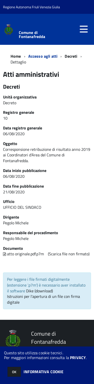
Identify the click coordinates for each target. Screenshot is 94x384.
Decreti (71, 56)
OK (14, 371)
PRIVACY (78, 358)
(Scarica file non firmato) (68, 254)
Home (16, 56)
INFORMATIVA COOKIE (44, 372)
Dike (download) (39, 291)
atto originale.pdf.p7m (23, 254)
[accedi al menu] (84, 29)
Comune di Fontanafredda (32, 34)
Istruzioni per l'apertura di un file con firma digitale (43, 299)
